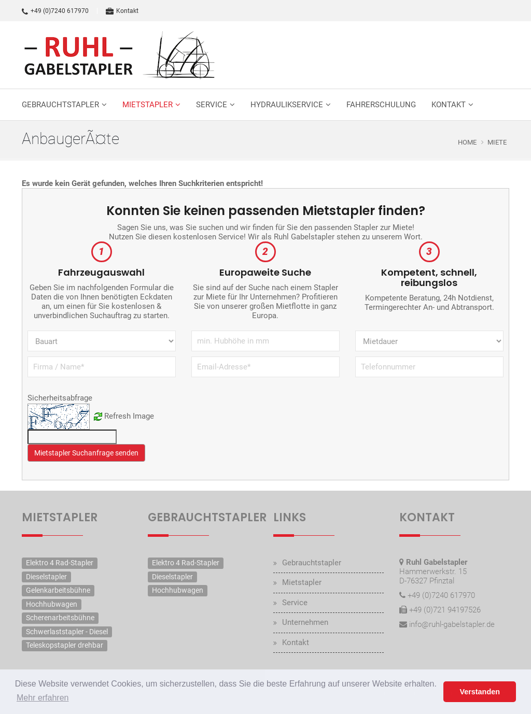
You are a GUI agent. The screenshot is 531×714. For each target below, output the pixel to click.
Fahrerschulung (381, 104)
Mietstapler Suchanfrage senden (86, 453)
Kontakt (122, 11)
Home (467, 142)
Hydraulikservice (286, 104)
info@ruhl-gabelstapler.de (452, 624)
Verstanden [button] (479, 692)
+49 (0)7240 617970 (55, 11)
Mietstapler (147, 104)
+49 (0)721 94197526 (445, 610)
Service (211, 104)
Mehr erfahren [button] (43, 697)
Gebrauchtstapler (60, 104)
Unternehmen (305, 622)
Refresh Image (129, 416)
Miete (497, 142)
